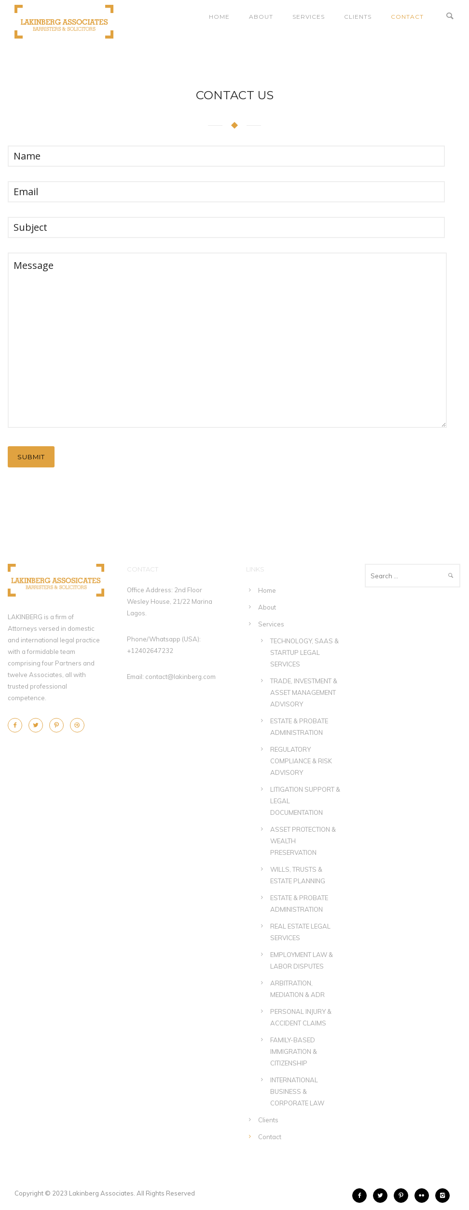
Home (219, 16)
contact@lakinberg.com (180, 676)
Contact (407, 16)
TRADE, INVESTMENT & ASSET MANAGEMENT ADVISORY (303, 692)
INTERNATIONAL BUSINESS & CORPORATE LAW (297, 1091)
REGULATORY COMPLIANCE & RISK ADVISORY (301, 760)
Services (308, 16)
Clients (358, 16)
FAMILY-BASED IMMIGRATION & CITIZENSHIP (293, 1051)
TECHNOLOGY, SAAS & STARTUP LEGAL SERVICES (304, 652)
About (261, 16)
